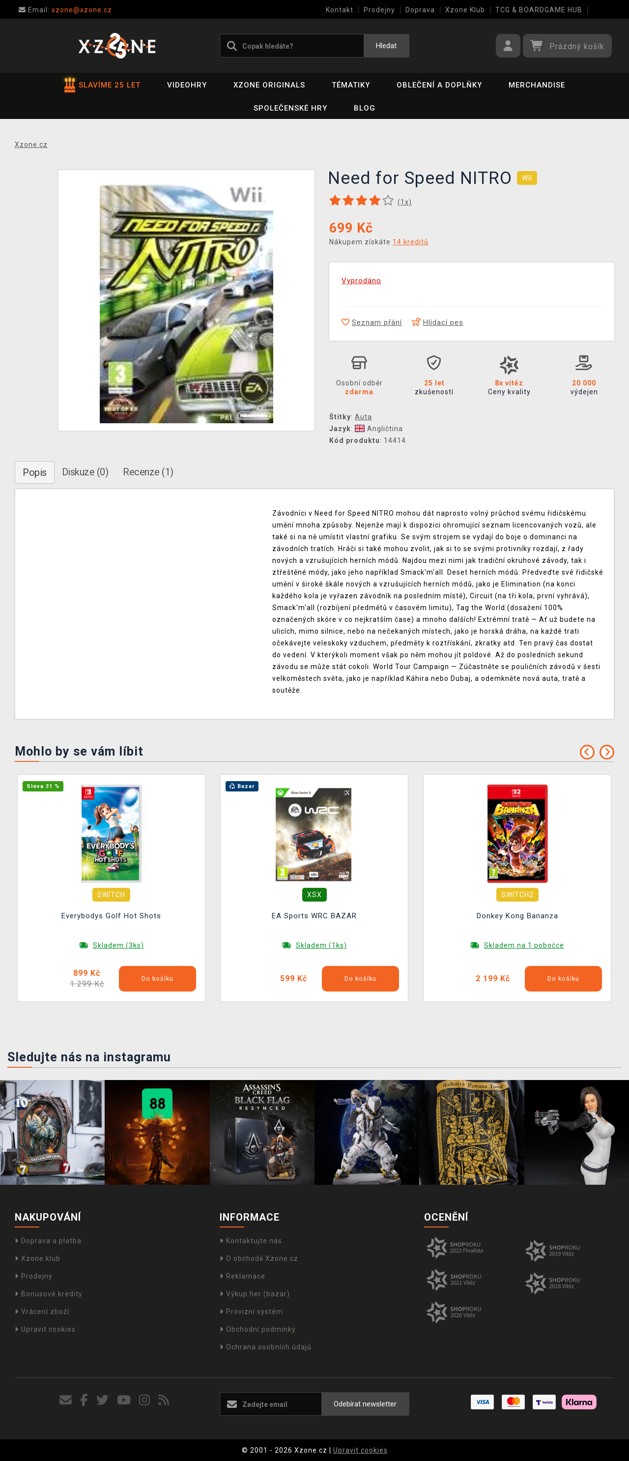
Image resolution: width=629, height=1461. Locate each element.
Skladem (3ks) (118, 945)
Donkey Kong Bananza (517, 915)
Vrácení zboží (42, 1311)
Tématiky (351, 85)
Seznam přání (372, 322)
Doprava (420, 10)
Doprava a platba (48, 1241)
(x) (405, 202)
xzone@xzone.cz (65, 10)
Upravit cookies (45, 1329)
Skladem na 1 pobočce (524, 945)
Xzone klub (37, 1258)
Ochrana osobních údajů (266, 1347)
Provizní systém (251, 1311)
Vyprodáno (361, 280)
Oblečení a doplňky (439, 85)
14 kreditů (411, 242)
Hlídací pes (437, 322)
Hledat (386, 45)
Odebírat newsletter (365, 1404)
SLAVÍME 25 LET (102, 85)
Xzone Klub (465, 10)
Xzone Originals (269, 85)
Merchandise (537, 85)
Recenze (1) (148, 472)
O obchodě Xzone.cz (259, 1258)
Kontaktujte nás (251, 1241)
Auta (363, 417)
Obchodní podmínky (258, 1329)
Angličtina (379, 429)
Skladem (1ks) (321, 945)
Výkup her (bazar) (255, 1294)
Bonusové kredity (49, 1294)
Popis (35, 472)
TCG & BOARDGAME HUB (538, 10)
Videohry (187, 85)
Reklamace (242, 1276)
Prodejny (379, 10)
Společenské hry (290, 108)
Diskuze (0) (85, 472)
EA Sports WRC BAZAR (314, 915)
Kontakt (339, 10)
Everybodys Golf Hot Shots (111, 915)
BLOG (364, 108)
